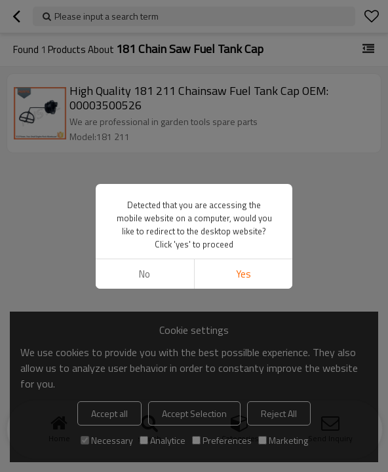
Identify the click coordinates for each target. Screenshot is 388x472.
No (144, 273)
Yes (243, 273)
